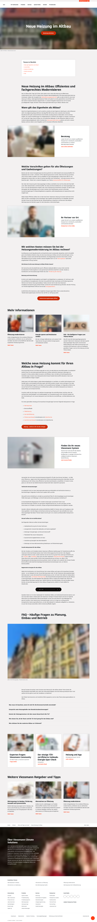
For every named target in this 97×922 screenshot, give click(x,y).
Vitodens (25, 556)
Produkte (23, 4)
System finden (37, 4)
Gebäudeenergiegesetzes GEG (49, 97)
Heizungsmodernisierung (53, 120)
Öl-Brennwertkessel (29, 417)
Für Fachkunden (14, 4)
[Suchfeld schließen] (88, 4)
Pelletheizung (27, 411)
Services (29, 4)
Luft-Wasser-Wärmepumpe (38, 576)
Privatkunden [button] (52, 4)
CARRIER (20, 920)
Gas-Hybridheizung (29, 414)
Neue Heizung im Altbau (36, 825)
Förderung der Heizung (55, 271)
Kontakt (45, 4)
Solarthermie (48, 417)
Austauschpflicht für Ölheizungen (61, 180)
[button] (66, 460)
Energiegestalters (50, 286)
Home (9, 825)
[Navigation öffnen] (4, 5)
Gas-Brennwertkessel (29, 420)
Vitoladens (34, 556)
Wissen (14, 825)
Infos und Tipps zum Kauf (23, 825)
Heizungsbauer (61, 258)
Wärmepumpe (28, 405)
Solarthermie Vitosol (59, 556)
